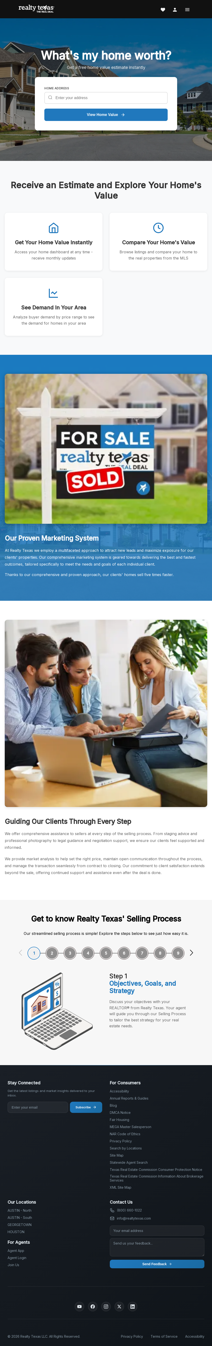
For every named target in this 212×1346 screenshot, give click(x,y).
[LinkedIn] (132, 1306)
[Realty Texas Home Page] (36, 9)
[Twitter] (119, 1306)
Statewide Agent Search (129, 1162)
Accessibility (119, 1091)
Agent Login (17, 1258)
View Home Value (106, 114)
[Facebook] (92, 1306)
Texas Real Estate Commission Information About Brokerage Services (156, 1178)
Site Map (117, 1155)
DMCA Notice (120, 1112)
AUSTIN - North (20, 1210)
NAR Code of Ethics (125, 1134)
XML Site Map (120, 1187)
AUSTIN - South (20, 1218)
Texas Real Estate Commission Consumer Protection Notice (156, 1170)
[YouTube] (79, 1306)
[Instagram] (106, 1306)
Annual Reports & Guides (129, 1098)
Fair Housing (119, 1120)
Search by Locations (126, 1148)
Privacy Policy (121, 1141)
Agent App (16, 1251)
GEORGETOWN (20, 1225)
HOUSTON (16, 1232)
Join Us (13, 1265)
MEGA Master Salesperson (130, 1127)
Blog (113, 1105)
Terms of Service (164, 1336)
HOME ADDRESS (56, 88)
